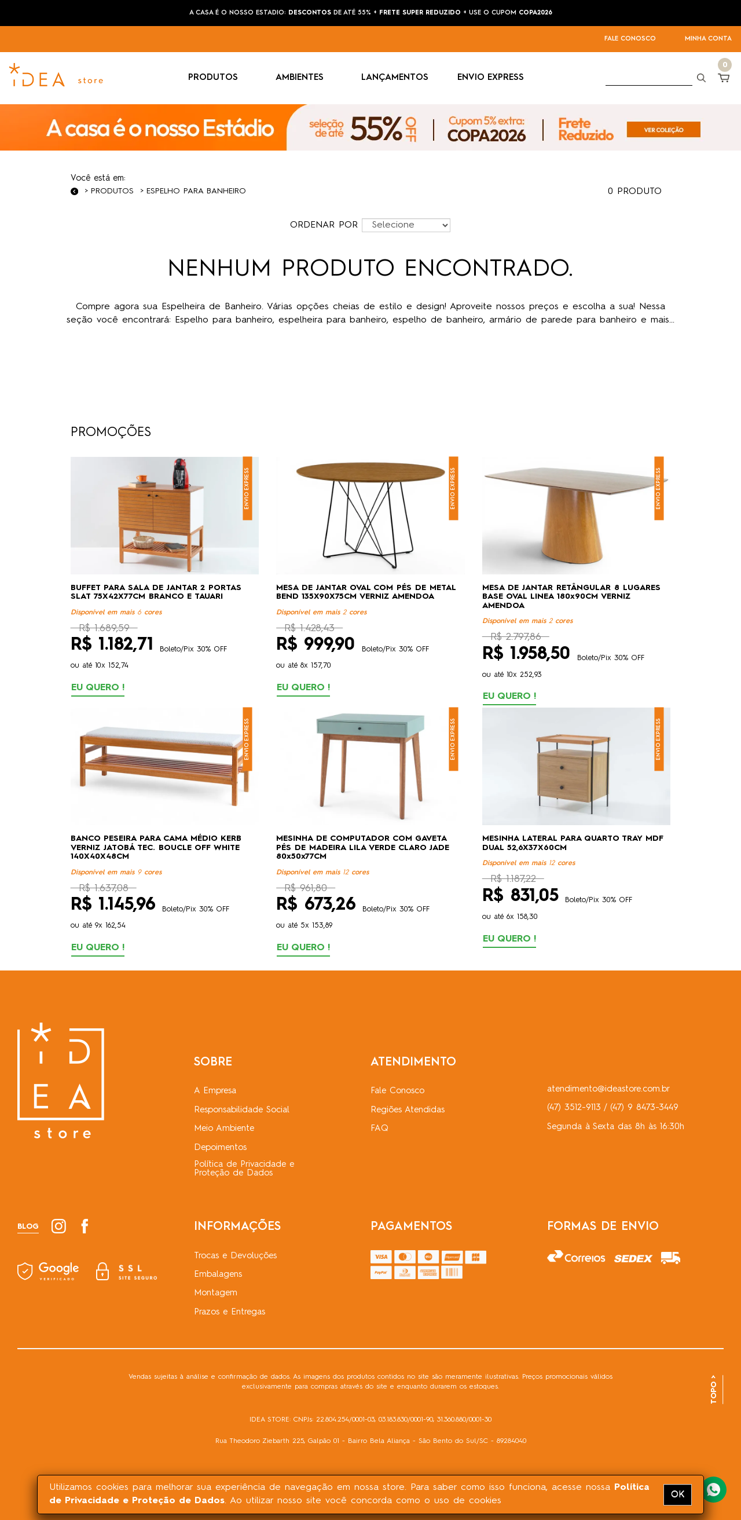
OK (677, 1494)
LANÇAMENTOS (394, 78)
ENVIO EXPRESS (490, 78)
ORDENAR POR (324, 225)
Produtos (112, 191)
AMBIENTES (304, 78)
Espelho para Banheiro (196, 191)
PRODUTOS (217, 78)
